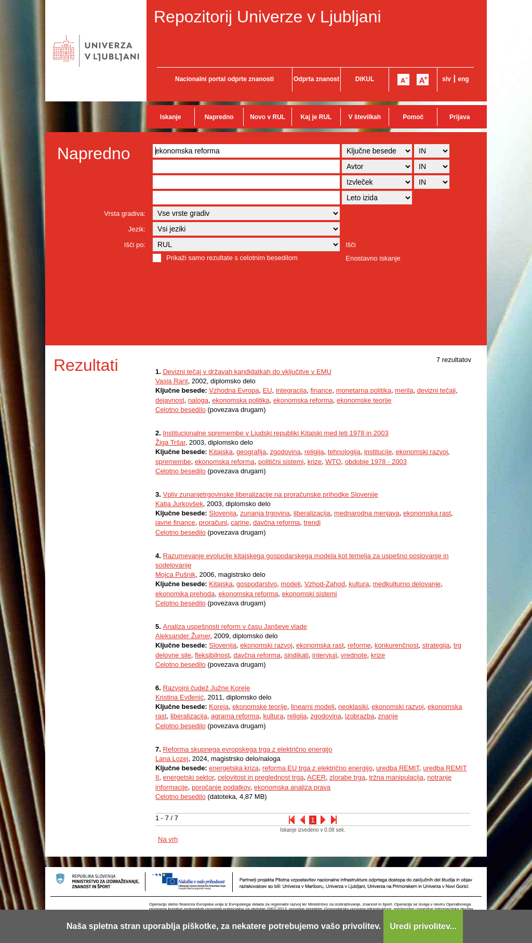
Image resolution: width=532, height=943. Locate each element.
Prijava (459, 117)
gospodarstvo (256, 584)
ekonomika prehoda (185, 594)
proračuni (213, 522)
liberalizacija (312, 513)
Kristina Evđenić (179, 697)
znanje (388, 716)
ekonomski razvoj (422, 452)
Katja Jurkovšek (179, 504)
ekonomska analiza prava (292, 787)
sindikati (296, 655)
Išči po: (134, 245)
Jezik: (136, 229)
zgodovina (285, 452)
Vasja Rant (171, 381)
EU (267, 390)
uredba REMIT (397, 768)
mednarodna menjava (367, 513)
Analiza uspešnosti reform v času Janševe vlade (235, 626)
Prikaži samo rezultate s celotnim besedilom (232, 258)
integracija (291, 390)
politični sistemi (280, 462)
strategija (436, 645)
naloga (198, 400)
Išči (350, 245)
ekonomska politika (241, 400)
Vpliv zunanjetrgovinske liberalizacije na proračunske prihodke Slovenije (270, 494)
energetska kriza (233, 768)
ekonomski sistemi (309, 594)
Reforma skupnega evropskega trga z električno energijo (247, 749)
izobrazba (359, 716)
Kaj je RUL (315, 117)
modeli (290, 584)
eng (463, 79)
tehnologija (344, 452)
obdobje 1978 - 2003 (376, 462)
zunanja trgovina (264, 513)
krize (315, 462)
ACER (316, 777)
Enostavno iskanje (373, 258)
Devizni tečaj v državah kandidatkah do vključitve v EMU (247, 372)
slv (446, 79)
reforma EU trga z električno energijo (317, 768)
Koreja (219, 707)
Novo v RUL (267, 117)
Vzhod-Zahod (324, 584)
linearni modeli (313, 707)
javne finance (175, 522)
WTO (333, 462)
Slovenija (222, 513)
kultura (359, 584)
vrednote (354, 655)
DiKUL (365, 79)
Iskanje (170, 117)
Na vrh (168, 839)
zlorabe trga (347, 777)
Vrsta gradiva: (124, 213)
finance (321, 390)
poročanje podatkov (221, 787)
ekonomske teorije (364, 400)
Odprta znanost (316, 79)
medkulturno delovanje (407, 584)
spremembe (173, 462)
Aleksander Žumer (182, 636)
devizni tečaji (436, 390)
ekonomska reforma (303, 400)
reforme (359, 645)
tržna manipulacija (396, 777)
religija (314, 452)
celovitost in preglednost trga (260, 777)
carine (240, 522)
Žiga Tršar (170, 442)
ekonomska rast (427, 513)
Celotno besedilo (180, 410)
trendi (312, 522)
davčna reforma (276, 522)
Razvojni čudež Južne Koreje (206, 688)
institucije (378, 452)
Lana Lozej (172, 759)
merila (404, 390)
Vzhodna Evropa (234, 390)
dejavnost (169, 400)
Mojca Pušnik (175, 574)
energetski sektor (188, 777)
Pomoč (413, 117)
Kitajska (221, 452)
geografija (251, 452)
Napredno (219, 117)
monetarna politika (363, 390)
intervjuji (324, 655)
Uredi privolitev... (423, 926)
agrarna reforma (235, 716)
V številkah (364, 117)
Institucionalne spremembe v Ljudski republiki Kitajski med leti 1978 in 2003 (275, 433)
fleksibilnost (212, 655)
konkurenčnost (397, 645)
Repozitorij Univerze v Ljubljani (267, 16)
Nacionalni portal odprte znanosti (224, 79)
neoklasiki (353, 707)
